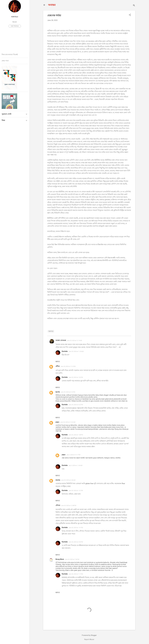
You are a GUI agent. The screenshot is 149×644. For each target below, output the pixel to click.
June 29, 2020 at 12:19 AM (74, 340)
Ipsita (58, 392)
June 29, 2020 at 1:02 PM (75, 377)
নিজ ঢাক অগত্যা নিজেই (10, 55)
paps (57, 422)
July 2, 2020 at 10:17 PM (73, 454)
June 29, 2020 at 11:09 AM (76, 351)
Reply (58, 361)
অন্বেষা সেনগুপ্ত (61, 340)
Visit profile (15, 26)
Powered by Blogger (89, 635)
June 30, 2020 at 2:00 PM (75, 542)
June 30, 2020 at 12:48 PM (68, 505)
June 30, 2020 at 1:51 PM (75, 490)
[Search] (134, 5)
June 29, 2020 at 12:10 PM (68, 366)
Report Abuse (89, 639)
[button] (130, 15)
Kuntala (65, 351)
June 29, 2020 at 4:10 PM (68, 392)
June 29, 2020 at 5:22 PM (75, 404)
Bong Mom (60, 559)
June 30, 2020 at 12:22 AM (67, 422)
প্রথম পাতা (5, 61)
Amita (58, 480)
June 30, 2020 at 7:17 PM (75, 574)
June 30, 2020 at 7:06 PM (72, 559)
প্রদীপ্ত (57, 366)
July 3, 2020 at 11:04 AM (75, 465)
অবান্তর (51, 5)
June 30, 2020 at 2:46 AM (68, 480)
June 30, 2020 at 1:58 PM (75, 435)
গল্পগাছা (50, 331)
